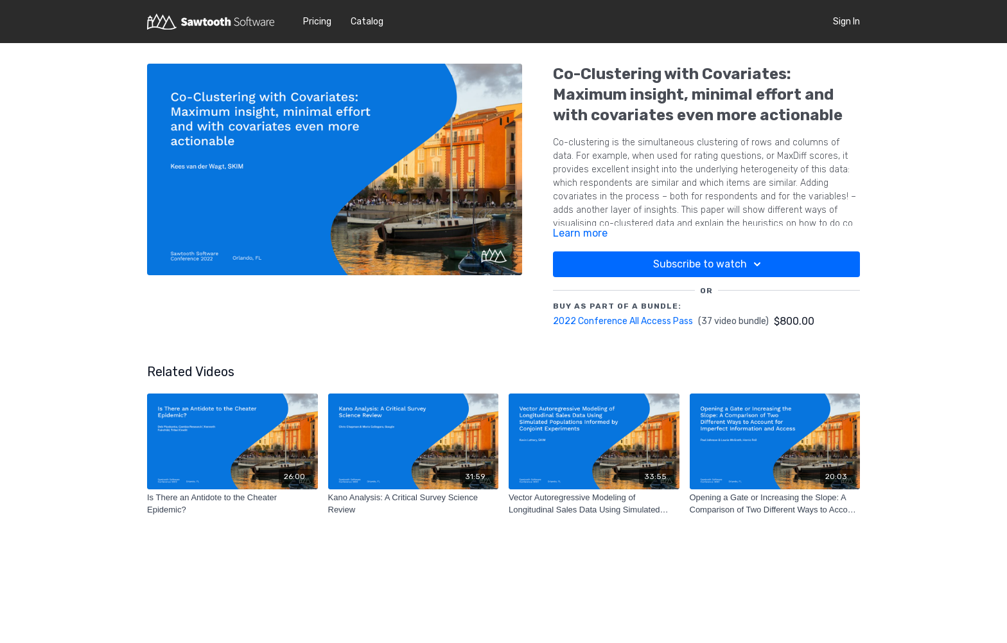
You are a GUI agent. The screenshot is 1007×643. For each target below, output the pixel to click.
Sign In (846, 21)
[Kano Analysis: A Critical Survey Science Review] (413, 503)
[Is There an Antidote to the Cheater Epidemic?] (232, 503)
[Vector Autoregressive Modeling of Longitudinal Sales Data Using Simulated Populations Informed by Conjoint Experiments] (594, 503)
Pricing (317, 21)
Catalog (367, 21)
